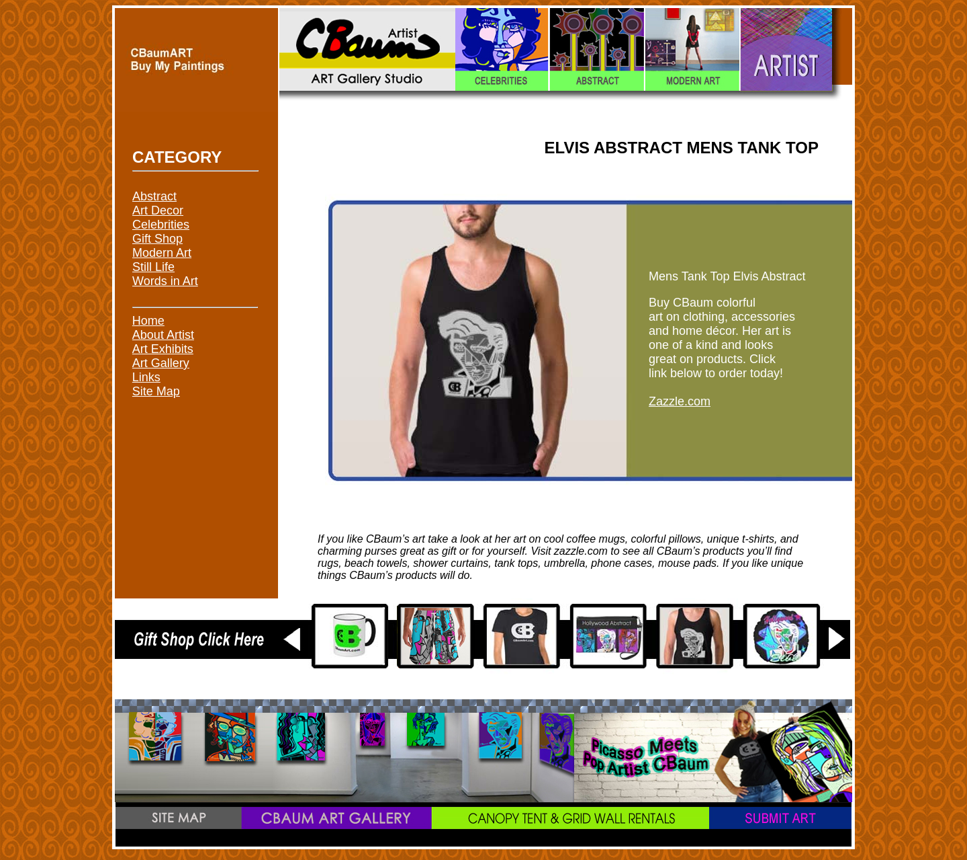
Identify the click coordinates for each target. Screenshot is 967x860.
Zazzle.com (679, 401)
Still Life (153, 267)
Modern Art (161, 253)
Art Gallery (160, 363)
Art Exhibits (162, 349)
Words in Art (165, 281)
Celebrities (160, 224)
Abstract (154, 196)
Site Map (156, 391)
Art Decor (157, 210)
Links (146, 377)
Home (148, 320)
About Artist (163, 335)
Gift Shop (157, 238)
